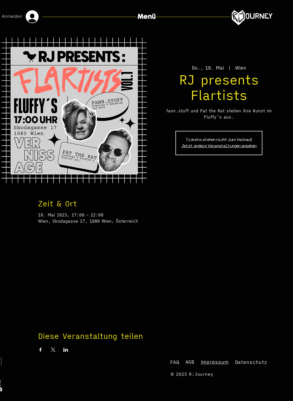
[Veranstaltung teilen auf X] (53, 350)
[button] (146, 17)
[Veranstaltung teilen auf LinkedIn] (65, 350)
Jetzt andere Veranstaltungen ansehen (218, 146)
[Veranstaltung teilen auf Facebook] (40, 350)
